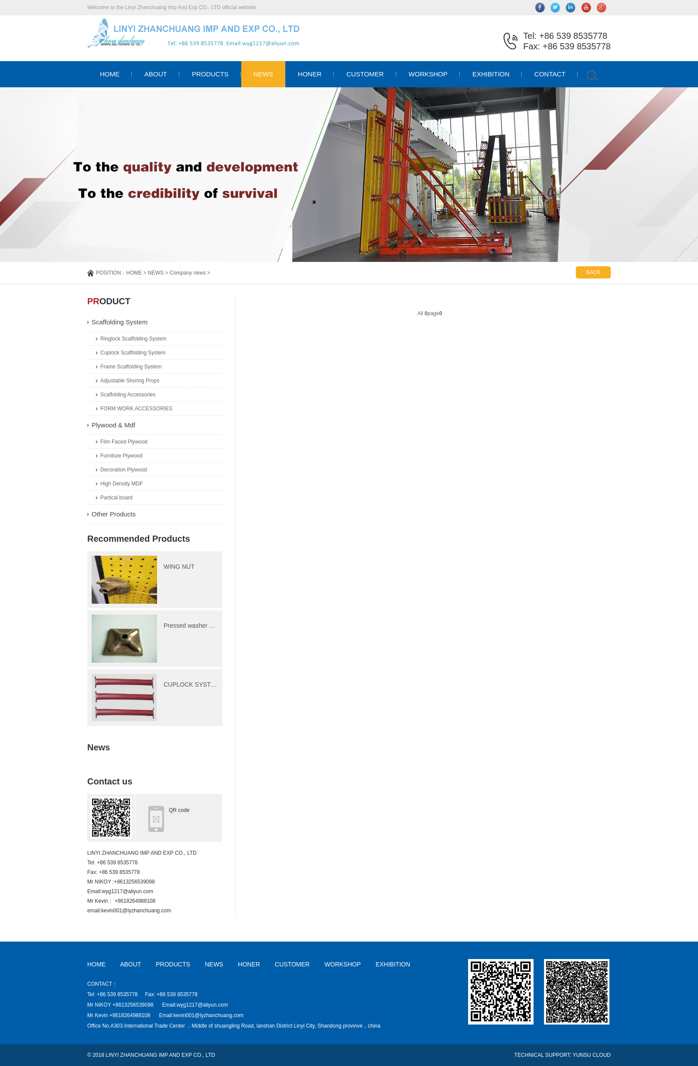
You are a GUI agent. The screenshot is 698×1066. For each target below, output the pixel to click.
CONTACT (549, 74)
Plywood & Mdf (113, 425)
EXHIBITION (491, 74)
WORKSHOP (428, 74)
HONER (310, 74)
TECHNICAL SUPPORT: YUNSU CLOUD (562, 1055)
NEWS (263, 74)
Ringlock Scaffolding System (133, 339)
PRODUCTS (210, 74)
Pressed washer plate (193, 625)
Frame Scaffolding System (131, 367)
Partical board (116, 498)
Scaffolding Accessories (128, 395)
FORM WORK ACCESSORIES (136, 409)
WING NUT (179, 566)
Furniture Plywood (121, 456)
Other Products (114, 514)
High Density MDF (121, 484)
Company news (188, 273)
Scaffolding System (119, 322)
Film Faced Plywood (123, 442)
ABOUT (155, 74)
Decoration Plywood (123, 470)
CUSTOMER (365, 74)
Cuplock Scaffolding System (132, 353)
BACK (593, 272)
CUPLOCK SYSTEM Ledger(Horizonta (216, 684)
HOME (110, 74)
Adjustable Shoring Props (129, 381)
